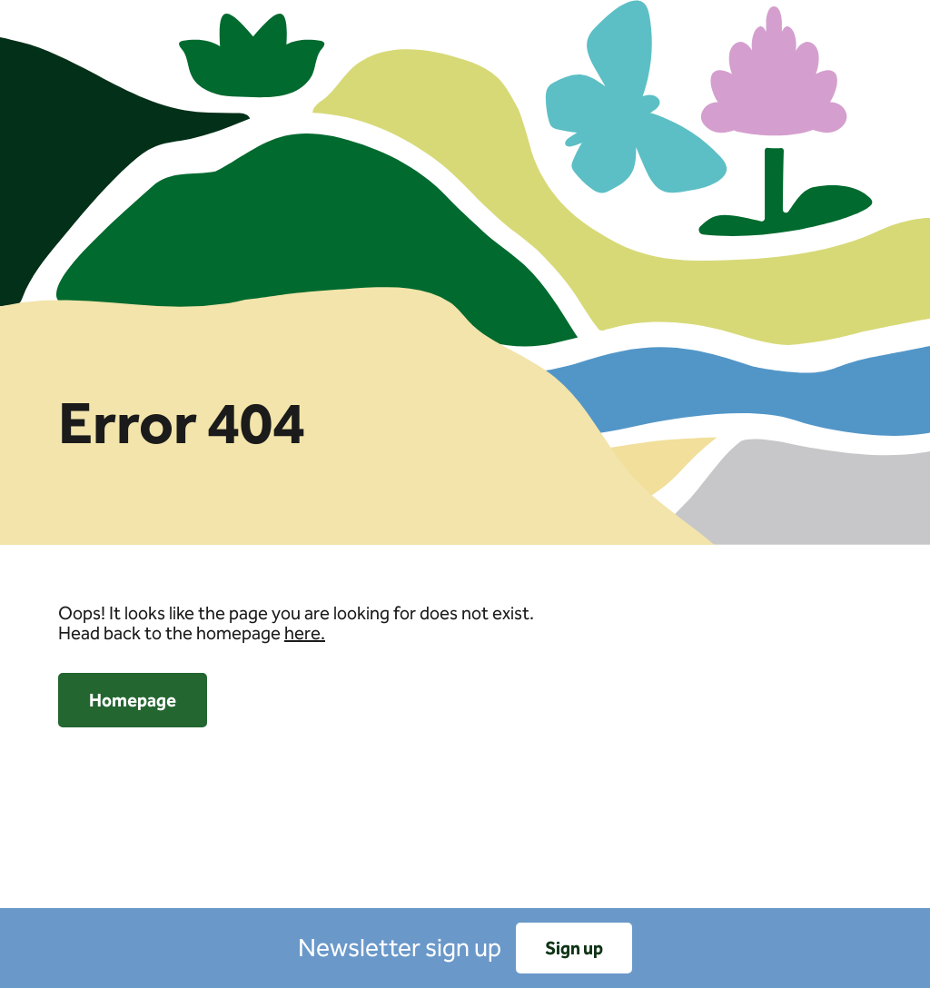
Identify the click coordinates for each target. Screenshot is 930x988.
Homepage (132, 700)
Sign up (574, 948)
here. (304, 633)
